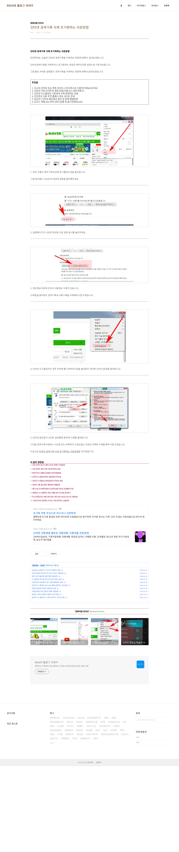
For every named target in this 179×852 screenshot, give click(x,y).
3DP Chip (92, 811)
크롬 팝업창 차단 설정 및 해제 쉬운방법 (45, 637)
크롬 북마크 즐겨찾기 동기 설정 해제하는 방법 (47, 628)
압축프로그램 (92, 807)
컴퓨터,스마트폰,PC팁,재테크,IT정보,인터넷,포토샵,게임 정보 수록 (62, 751)
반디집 (70, 807)
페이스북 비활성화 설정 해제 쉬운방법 (45, 622)
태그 (129, 5)
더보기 (52, 829)
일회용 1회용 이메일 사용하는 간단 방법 (45, 640)
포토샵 (80, 820)
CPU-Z (71, 811)
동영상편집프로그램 (110, 820)
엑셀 (103, 807)
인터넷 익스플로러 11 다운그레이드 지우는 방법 (48, 643)
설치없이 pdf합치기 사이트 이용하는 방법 (46, 616)
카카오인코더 (69, 803)
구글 (75, 824)
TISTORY (90, 848)
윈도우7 (125, 820)
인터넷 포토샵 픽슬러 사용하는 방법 (44, 634)
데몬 (107, 803)
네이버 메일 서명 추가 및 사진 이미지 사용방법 (47, 619)
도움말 (89, 816)
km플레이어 (105, 811)
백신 (122, 816)
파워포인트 (55, 803)
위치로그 (154, 5)
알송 (53, 811)
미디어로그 (141, 5)
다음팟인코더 (114, 807)
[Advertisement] (89, 478)
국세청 (114, 816)
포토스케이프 (92, 820)
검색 (169, 805)
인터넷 (42, 611)
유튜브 (117, 811)
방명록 (166, 5)
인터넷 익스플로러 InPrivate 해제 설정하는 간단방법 (50, 631)
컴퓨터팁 (35, 611)
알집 (114, 803)
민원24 (80, 816)
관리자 (98, 848)
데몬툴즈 (65, 824)
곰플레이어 (85, 824)
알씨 (96, 824)
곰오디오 (54, 824)
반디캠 (81, 803)
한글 (53, 820)
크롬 (60, 820)
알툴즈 (80, 811)
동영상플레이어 (57, 807)
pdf (105, 816)
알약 (98, 816)
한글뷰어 (69, 816)
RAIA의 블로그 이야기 (20, 5)
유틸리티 (70, 820)
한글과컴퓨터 (56, 816)
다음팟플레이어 (94, 803)
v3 (125, 807)
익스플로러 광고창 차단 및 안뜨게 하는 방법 (47, 625)
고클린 (61, 811)
